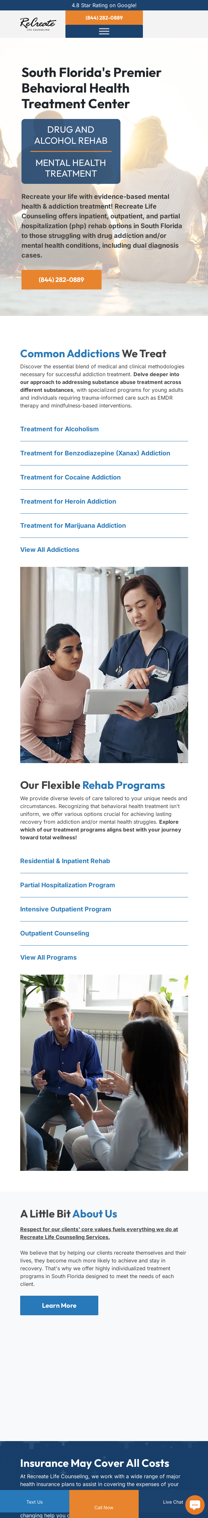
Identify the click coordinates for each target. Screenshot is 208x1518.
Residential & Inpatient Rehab (66, 863)
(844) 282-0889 (104, 17)
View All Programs (49, 961)
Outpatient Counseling (55, 936)
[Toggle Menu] (104, 31)
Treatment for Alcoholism (60, 430)
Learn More (59, 1309)
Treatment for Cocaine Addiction (71, 478)
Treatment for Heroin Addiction (69, 503)
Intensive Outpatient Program (66, 912)
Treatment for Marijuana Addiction (74, 527)
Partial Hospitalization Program (69, 888)
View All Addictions (51, 552)
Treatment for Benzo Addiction (97, 454)
